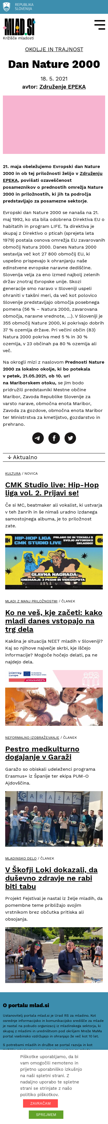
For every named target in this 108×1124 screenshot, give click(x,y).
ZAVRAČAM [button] (40, 1103)
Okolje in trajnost (54, 49)
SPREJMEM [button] (46, 1114)
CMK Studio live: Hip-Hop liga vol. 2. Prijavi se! (52, 488)
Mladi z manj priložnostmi (31, 601)
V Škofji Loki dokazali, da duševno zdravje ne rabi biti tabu (51, 877)
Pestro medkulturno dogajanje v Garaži (42, 753)
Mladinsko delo (21, 858)
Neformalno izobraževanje (32, 738)
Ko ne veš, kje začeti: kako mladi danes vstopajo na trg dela (54, 620)
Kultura (13, 474)
